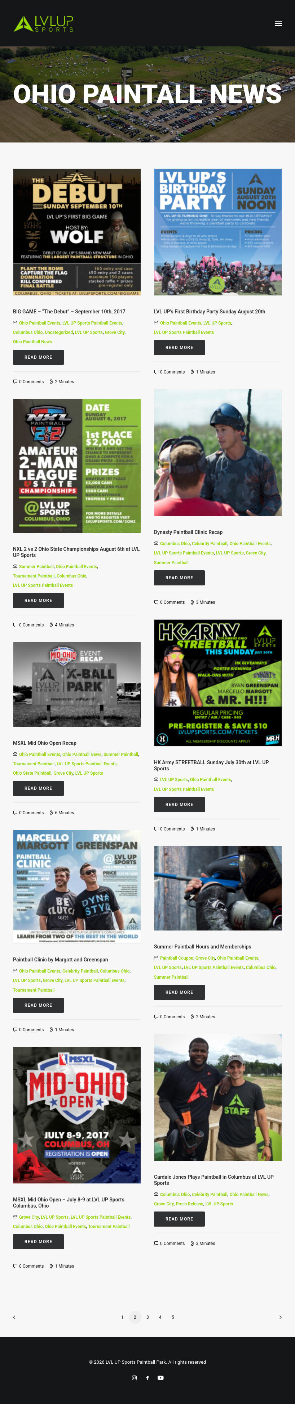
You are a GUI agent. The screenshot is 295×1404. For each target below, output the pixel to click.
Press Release (189, 1203)
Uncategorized (59, 332)
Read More (38, 357)
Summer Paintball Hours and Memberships (202, 947)
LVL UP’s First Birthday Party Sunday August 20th (209, 311)
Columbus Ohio (28, 332)
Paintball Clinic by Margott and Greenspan (60, 960)
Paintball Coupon (176, 958)
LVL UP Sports (89, 332)
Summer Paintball (171, 562)
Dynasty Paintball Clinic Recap (188, 532)
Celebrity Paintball (209, 543)
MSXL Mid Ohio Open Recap (44, 743)
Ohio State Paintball (32, 773)
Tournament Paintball (33, 576)
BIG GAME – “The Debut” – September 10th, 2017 (69, 311)
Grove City (115, 332)
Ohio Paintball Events (39, 323)
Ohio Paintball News (32, 341)
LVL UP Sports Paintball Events (92, 323)
